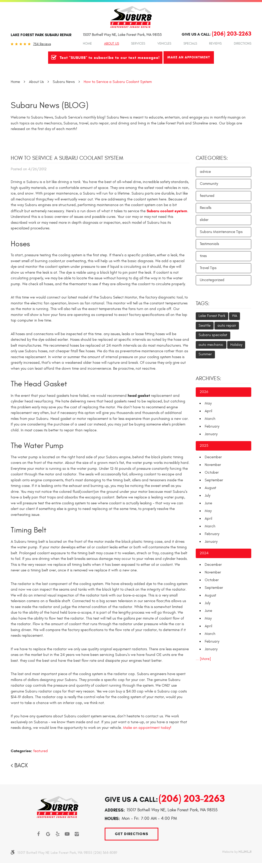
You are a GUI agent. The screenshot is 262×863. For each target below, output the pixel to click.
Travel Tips (208, 268)
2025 (204, 445)
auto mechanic (211, 345)
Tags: (203, 304)
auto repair (226, 325)
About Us (111, 43)
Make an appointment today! (147, 728)
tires (203, 256)
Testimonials (209, 244)
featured (40, 751)
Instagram (77, 834)
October (212, 472)
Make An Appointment (188, 57)
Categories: (212, 158)
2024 (204, 553)
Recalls (205, 208)
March (210, 419)
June (208, 503)
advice (205, 171)
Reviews (215, 43)
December (213, 457)
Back (21, 765)
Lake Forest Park (212, 316)
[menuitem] (87, 43)
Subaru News (64, 82)
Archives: (208, 379)
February (212, 426)
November (213, 465)
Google (48, 834)
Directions (242, 43)
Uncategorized (212, 280)
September (214, 480)
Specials (190, 43)
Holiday (236, 345)
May (208, 403)
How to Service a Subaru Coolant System (118, 82)
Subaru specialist (213, 335)
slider (204, 220)
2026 (204, 392)
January (211, 434)
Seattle (205, 325)
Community (209, 184)
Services (138, 43)
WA (234, 316)
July (207, 495)
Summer (205, 354)
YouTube (67, 834)
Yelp (58, 834)
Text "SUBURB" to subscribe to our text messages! (110, 57)
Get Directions (131, 834)
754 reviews (42, 44)
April (208, 411)
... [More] (203, 659)
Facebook (38, 834)
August (210, 488)
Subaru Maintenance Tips (221, 232)
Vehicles (164, 43)
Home (87, 43)
